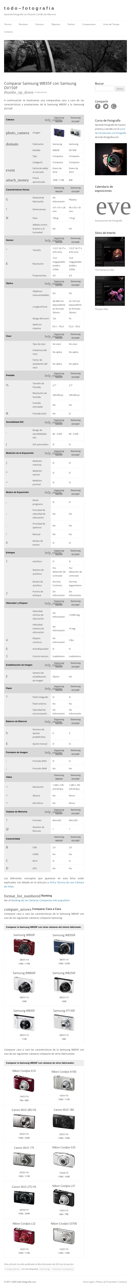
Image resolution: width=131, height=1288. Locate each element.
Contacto (8, 31)
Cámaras (39, 24)
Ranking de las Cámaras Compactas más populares (40, 900)
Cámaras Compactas (62, 1268)
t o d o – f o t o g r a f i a (29, 8)
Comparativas (89, 24)
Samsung (44, 1268)
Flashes (71, 24)
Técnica (7, 24)
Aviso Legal (88, 1281)
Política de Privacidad (106, 1281)
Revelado (23, 24)
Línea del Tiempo (111, 24)
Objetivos (55, 24)
